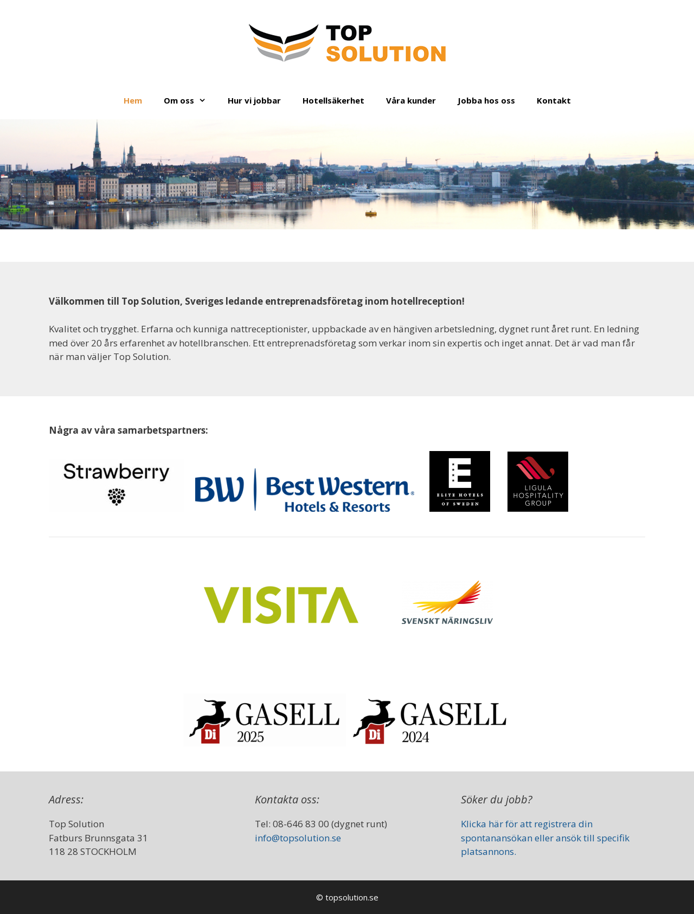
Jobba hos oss (486, 100)
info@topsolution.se (298, 838)
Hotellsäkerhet (333, 100)
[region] (347, 174)
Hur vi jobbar (254, 100)
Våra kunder (411, 100)
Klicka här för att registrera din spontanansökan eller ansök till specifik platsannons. (545, 838)
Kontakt (554, 100)
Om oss (190, 100)
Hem (133, 100)
